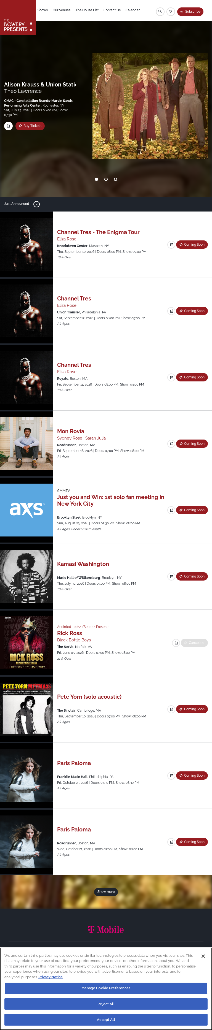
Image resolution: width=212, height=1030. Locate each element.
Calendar (134, 11)
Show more (106, 892)
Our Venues (62, 11)
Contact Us (113, 11)
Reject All (105, 1004)
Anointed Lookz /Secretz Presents (83, 627)
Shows (44, 11)
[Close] (203, 956)
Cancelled (197, 643)
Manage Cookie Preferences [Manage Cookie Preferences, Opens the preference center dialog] (105, 988)
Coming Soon (194, 244)
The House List (88, 11)
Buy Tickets (32, 126)
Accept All (106, 1020)
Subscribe (192, 11)
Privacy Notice (50, 977)
